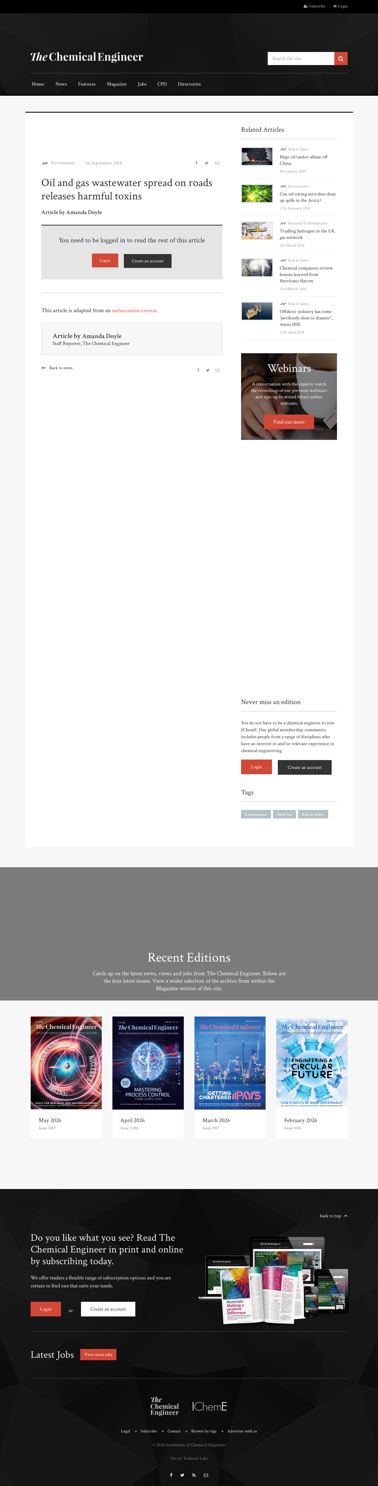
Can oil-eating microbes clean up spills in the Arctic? (308, 196)
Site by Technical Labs (189, 1454)
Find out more (289, 421)
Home (37, 85)
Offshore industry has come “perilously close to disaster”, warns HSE (306, 317)
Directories (175, 85)
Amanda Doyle (103, 334)
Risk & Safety (298, 149)
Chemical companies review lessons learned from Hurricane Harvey (306, 273)
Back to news (60, 367)
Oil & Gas (287, 813)
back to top (330, 1214)
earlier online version (136, 309)
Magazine (109, 85)
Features (81, 85)
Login (341, 6)
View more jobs (100, 1351)
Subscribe (315, 6)
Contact (173, 1428)
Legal (123, 1428)
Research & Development (308, 223)
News (58, 85)
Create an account (148, 260)
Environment (64, 162)
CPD (150, 85)
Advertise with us (243, 1428)
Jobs (132, 85)
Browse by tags (204, 1428)
